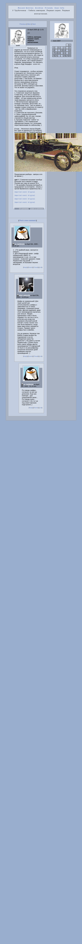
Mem (29, 24)
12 (59, 50)
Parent (30, 269)
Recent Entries (25, 8)
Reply (25, 269)
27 (62, 56)
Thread (36, 269)
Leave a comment (36, 210)
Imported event (20, 192)
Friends (49, 8)
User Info (59, 8)
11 (56, 50)
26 (59, 56)
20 (62, 53)
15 (67, 50)
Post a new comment (27, 222)
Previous (23, 24)
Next (34, 24)
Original (31, 192)
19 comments (24, 210)
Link (40, 269)
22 (67, 53)
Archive (39, 8)
